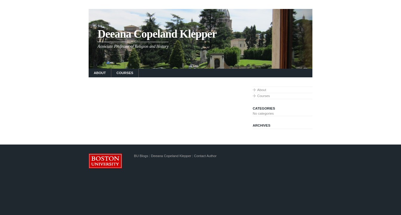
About (100, 73)
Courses (124, 73)
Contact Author (205, 156)
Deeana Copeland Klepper (157, 34)
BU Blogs (141, 156)
